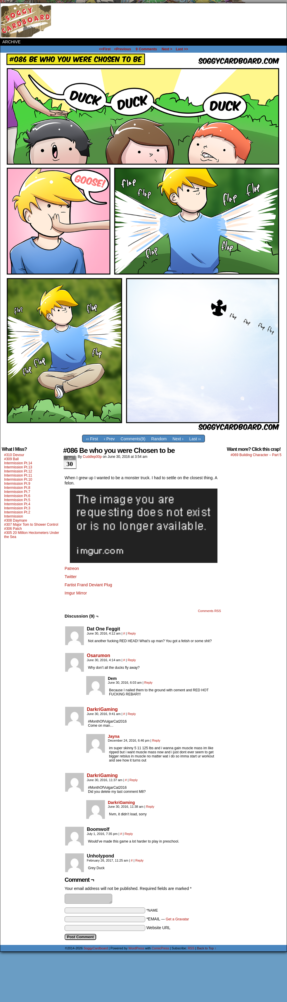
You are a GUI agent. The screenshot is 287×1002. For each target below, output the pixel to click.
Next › (177, 438)
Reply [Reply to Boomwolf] (129, 834)
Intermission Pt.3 (17, 508)
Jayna (114, 736)
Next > (167, 49)
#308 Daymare (15, 520)
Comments (146, 49)
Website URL (158, 927)
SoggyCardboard (26, 20)
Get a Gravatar (177, 919)
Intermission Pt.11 (18, 475)
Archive (11, 41)
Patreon (72, 568)
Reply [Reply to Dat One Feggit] (132, 633)
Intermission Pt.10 (18, 479)
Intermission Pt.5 (17, 500)
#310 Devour (14, 455)
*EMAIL (167, 919)
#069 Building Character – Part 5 (256, 455)
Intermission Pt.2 (17, 512)
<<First (105, 49)
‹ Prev (109, 438)
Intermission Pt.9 (17, 484)
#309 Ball (11, 459)
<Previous (122, 49)
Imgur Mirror (76, 593)
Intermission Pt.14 (18, 463)
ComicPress (160, 948)
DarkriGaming (102, 709)
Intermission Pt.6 (17, 496)
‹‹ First (92, 438)
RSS (191, 948)
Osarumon (98, 655)
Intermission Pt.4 (17, 504)
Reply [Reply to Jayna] (156, 740)
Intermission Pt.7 (17, 492)
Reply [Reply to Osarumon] (132, 660)
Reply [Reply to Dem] (148, 682)
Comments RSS (209, 611)
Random (159, 438)
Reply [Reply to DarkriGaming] (132, 714)
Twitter (71, 576)
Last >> (182, 49)
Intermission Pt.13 (18, 467)
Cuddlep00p (92, 457)
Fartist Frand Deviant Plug (88, 584)
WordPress (136, 948)
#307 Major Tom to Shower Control (31, 525)
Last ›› (195, 438)
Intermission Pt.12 (18, 471)
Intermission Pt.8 (17, 488)
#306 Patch (13, 529)
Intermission (13, 516)
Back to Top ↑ (206, 948)
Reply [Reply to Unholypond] (139, 860)
